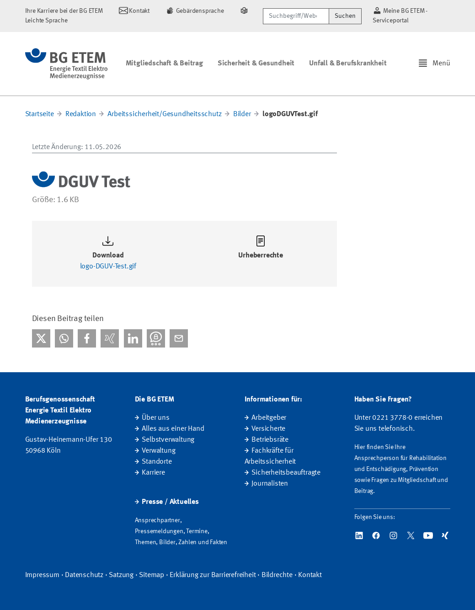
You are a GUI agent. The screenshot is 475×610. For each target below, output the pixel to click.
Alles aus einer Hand (173, 429)
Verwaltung (158, 451)
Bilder (242, 114)
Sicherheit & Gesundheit (256, 63)
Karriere (153, 472)
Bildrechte (277, 575)
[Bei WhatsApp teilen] (64, 338)
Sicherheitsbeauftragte (285, 472)
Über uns (155, 418)
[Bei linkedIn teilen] (133, 338)
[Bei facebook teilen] (87, 338)
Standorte (156, 462)
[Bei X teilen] (41, 338)
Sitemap (151, 575)
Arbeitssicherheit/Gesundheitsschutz (164, 114)
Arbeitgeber (268, 418)
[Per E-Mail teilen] (179, 338)
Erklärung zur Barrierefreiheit (213, 575)
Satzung (121, 575)
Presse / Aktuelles (170, 502)
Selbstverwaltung (168, 440)
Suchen (345, 16)
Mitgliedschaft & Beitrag (164, 63)
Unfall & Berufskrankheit (347, 63)
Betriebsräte (269, 440)
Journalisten (269, 483)
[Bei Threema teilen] (156, 338)
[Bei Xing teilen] (110, 338)
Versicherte (268, 429)
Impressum (42, 575)
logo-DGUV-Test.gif (108, 266)
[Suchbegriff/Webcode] (296, 16)
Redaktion (80, 114)
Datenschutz (84, 575)
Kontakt (310, 575)
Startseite (39, 114)
